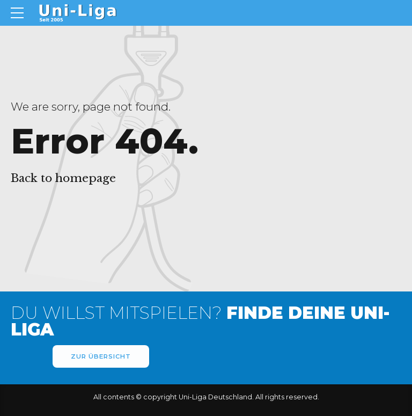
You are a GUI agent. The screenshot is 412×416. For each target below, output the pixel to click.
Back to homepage (63, 178)
